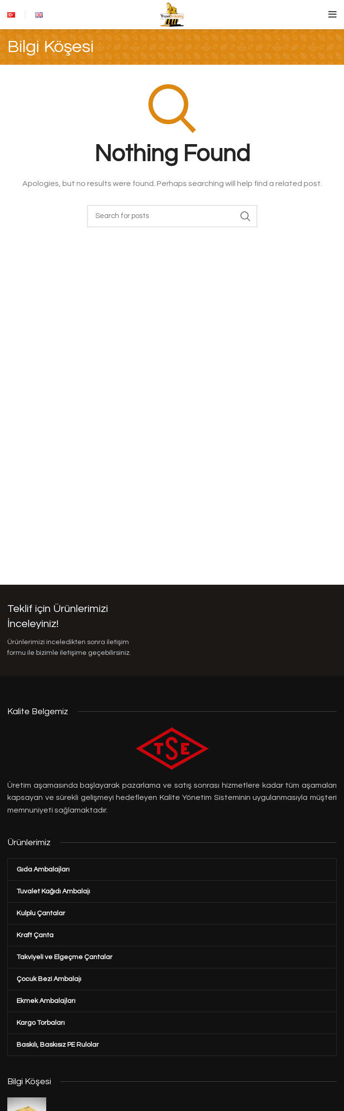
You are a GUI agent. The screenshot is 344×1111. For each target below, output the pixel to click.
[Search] (172, 216)
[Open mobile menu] (333, 14)
